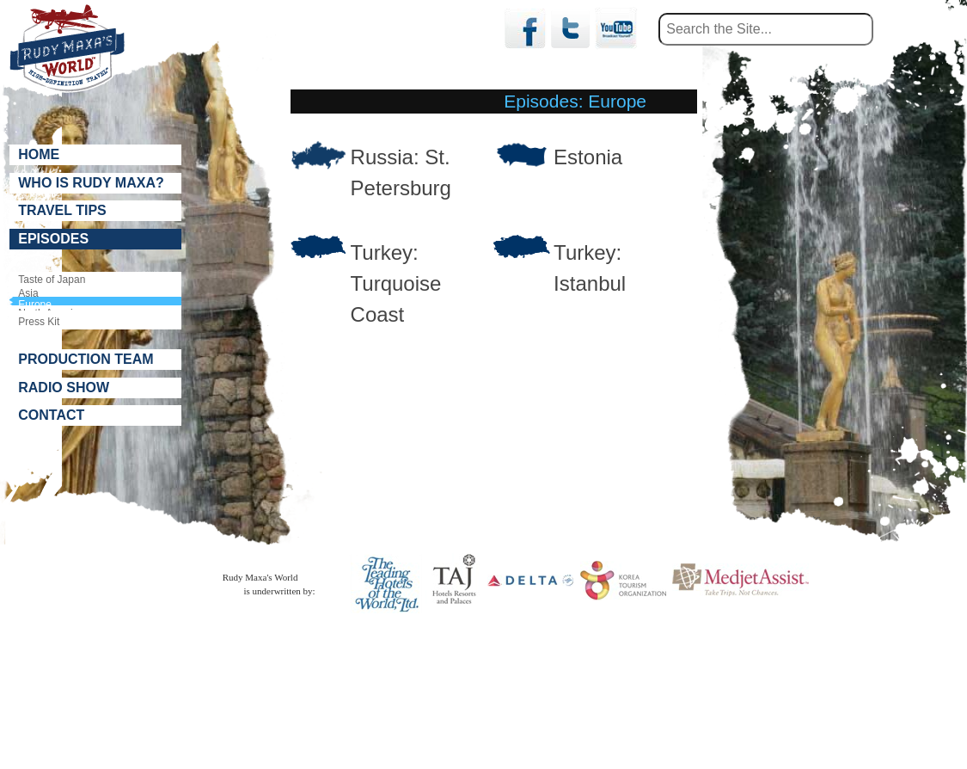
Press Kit (38, 318)
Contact (51, 415)
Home (38, 154)
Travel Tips (62, 215)
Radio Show (63, 384)
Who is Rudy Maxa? (90, 184)
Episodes (53, 245)
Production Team (85, 354)
